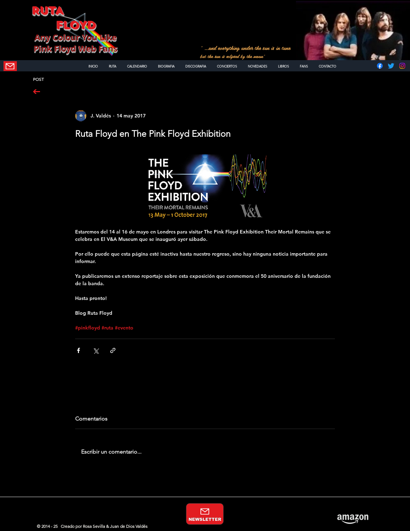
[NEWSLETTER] (10, 66)
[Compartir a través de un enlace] (113, 350)
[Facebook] (380, 66)
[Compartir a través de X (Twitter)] (95, 350)
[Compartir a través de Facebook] (78, 350)
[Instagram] (402, 66)
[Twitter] (391, 66)
